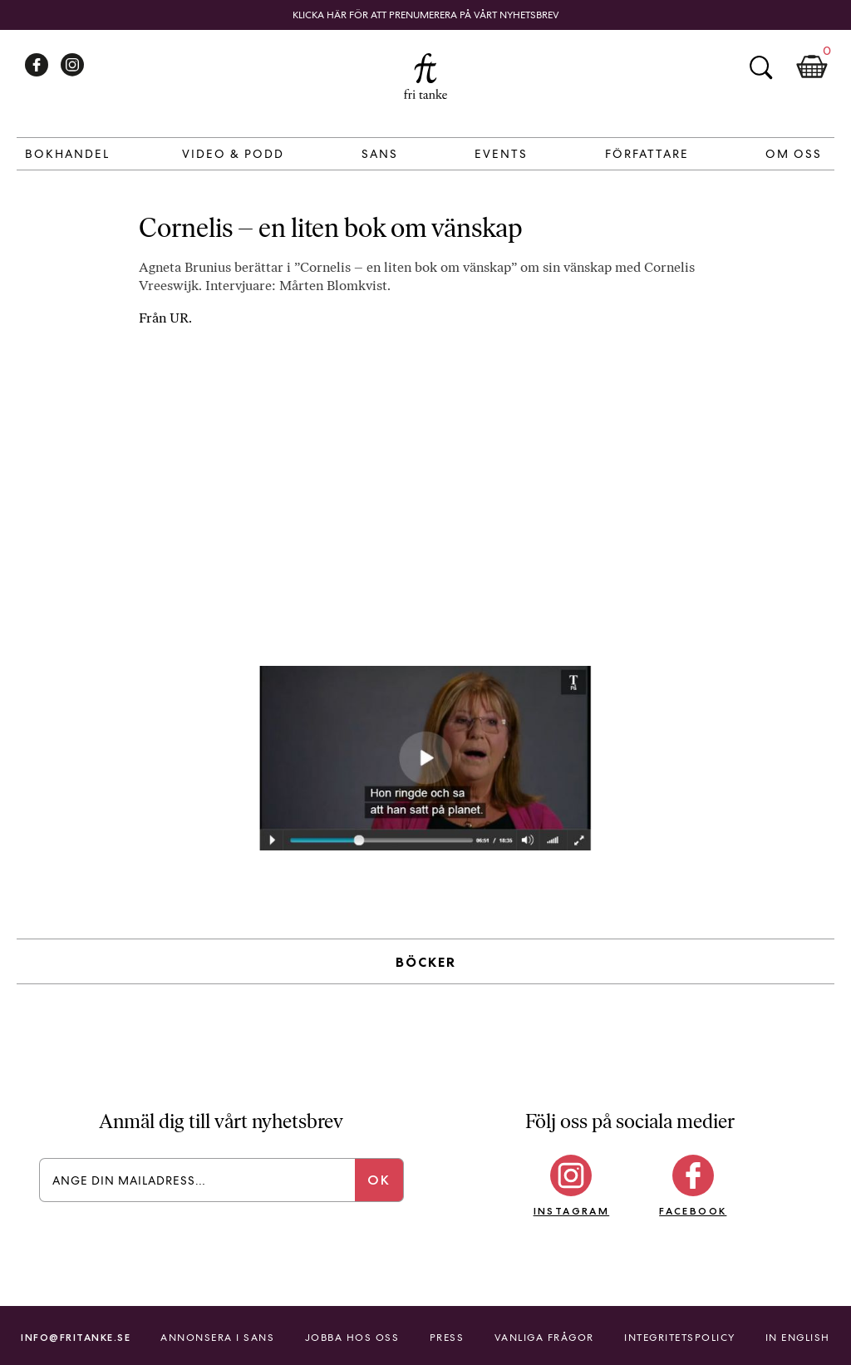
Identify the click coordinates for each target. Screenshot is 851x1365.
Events (501, 153)
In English (797, 1337)
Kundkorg (812, 67)
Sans (380, 153)
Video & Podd (233, 153)
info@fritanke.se (75, 1337)
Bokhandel (67, 153)
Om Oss (793, 153)
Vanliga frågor (544, 1337)
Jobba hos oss (352, 1337)
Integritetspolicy (679, 1337)
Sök (760, 67)
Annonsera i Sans (217, 1337)
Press (447, 1337)
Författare (647, 153)
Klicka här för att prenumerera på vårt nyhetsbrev (426, 15)
